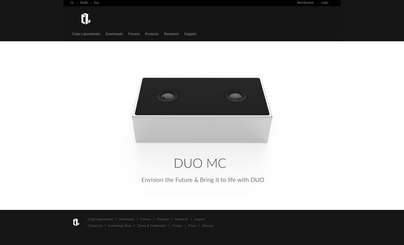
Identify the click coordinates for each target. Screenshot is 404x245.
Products (152, 34)
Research (171, 34)
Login (325, 2)
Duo (96, 2)
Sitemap (208, 225)
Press (192, 225)
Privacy (177, 225)
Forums (134, 34)
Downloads (114, 34)
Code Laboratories (86, 34)
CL (72, 2)
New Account (305, 2)
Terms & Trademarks (151, 225)
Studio (84, 2)
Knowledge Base (120, 225)
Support (190, 34)
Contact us (95, 225)
